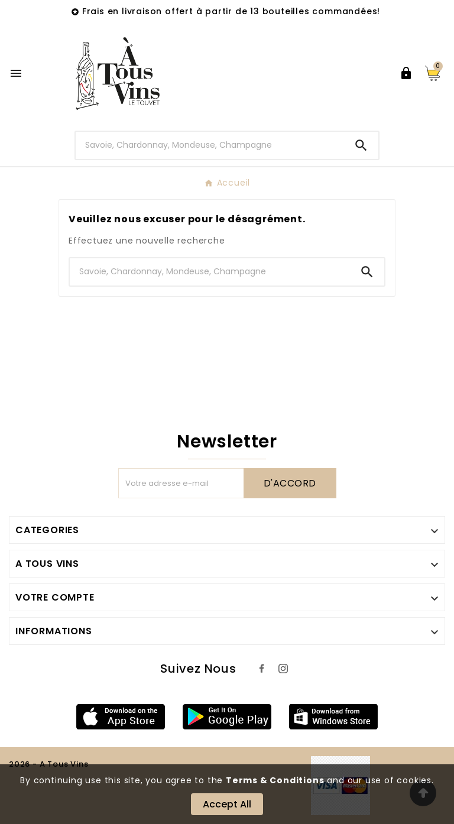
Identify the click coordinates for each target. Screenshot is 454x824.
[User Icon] (406, 73)
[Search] (361, 145)
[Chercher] (210, 145)
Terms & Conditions (275, 780)
